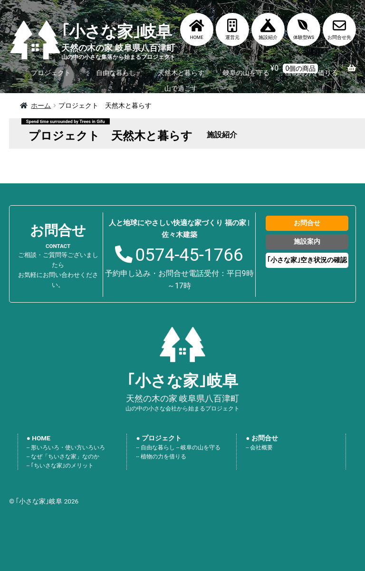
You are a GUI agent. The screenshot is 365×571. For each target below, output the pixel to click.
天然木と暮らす (181, 72)
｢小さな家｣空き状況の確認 (307, 260)
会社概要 (261, 447)
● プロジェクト (159, 438)
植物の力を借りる (163, 456)
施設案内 (307, 241)
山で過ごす (181, 88)
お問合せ (307, 223)
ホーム (41, 105)
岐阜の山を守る (246, 72)
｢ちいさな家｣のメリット (62, 465)
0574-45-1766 (189, 255)
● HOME (38, 438)
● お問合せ (262, 438)
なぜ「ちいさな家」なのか (65, 456)
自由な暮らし (116, 72)
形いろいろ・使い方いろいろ (68, 447)
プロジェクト (51, 72)
